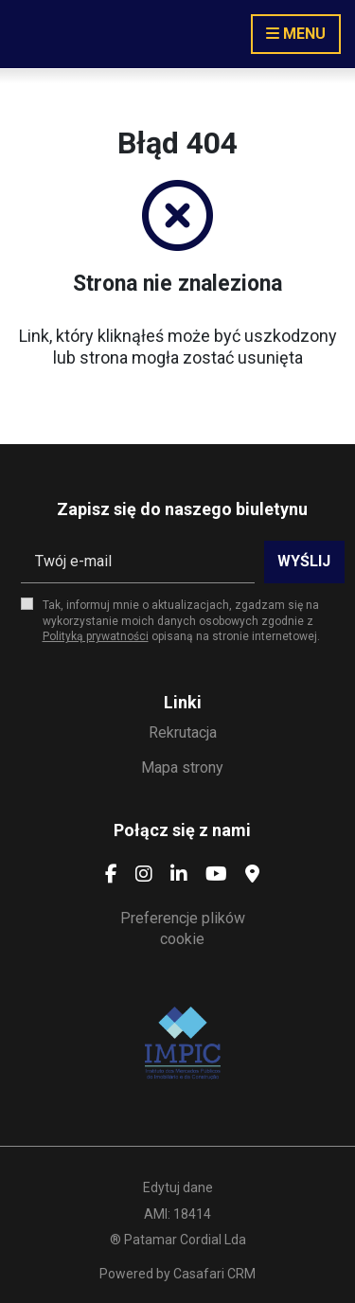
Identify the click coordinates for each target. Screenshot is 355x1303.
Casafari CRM (214, 1273)
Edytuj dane (178, 1187)
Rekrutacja (183, 732)
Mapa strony (182, 767)
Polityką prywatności (96, 636)
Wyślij (303, 561)
